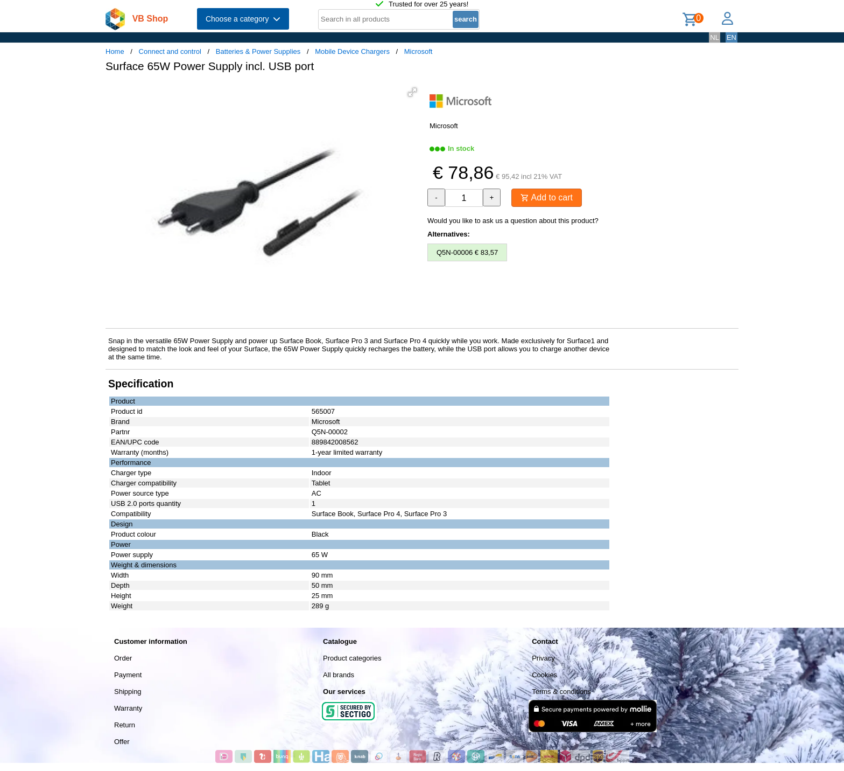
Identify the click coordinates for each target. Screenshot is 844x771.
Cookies (544, 675)
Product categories (352, 658)
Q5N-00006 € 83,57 (467, 252)
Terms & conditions (561, 691)
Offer (122, 742)
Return (124, 725)
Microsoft (418, 51)
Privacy (543, 658)
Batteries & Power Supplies (258, 51)
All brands (338, 675)
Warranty (128, 708)
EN (731, 37)
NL (714, 37)
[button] (412, 92)
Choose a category (243, 19)
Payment (128, 675)
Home (114, 51)
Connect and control (170, 51)
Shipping (128, 691)
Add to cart (547, 197)
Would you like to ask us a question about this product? (513, 221)
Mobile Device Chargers (352, 51)
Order (123, 658)
